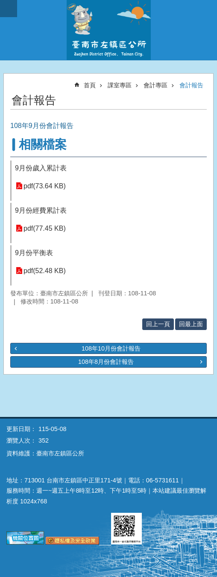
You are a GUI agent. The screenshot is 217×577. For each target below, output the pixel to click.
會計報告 (191, 85)
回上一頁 (158, 324)
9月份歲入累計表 (41, 168)
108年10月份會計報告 (111, 348)
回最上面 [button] (191, 324)
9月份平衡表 (34, 252)
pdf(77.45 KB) (44, 228)
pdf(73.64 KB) (44, 186)
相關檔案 (43, 144)
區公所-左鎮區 (108, 30)
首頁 (90, 85)
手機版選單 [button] (8, 8)
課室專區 (120, 85)
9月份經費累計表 (41, 210)
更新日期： (21, 428)
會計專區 (155, 85)
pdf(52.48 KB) (44, 270)
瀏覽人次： (21, 440)
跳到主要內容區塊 (4, 4)
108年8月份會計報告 (106, 361)
